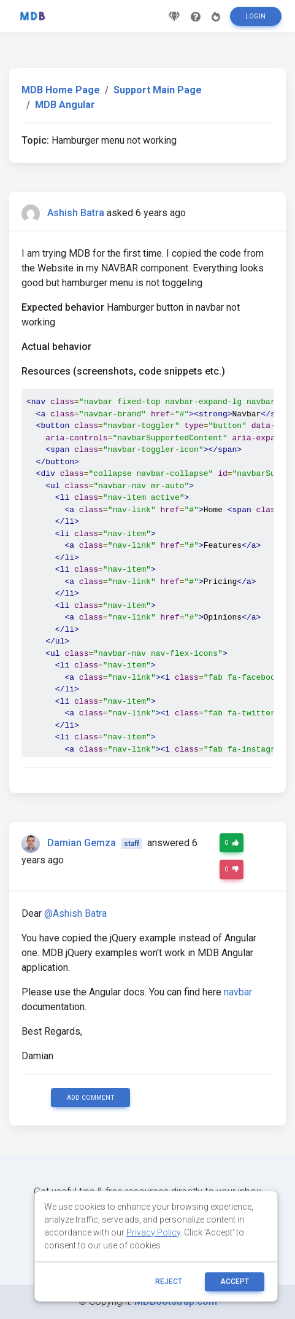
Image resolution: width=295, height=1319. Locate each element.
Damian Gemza (81, 843)
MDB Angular (65, 105)
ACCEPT (234, 1281)
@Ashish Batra (75, 913)
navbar (238, 992)
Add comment (91, 1098)
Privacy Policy (153, 1232)
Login (255, 16)
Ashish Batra (75, 213)
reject (168, 1281)
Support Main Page (157, 90)
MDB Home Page (60, 90)
